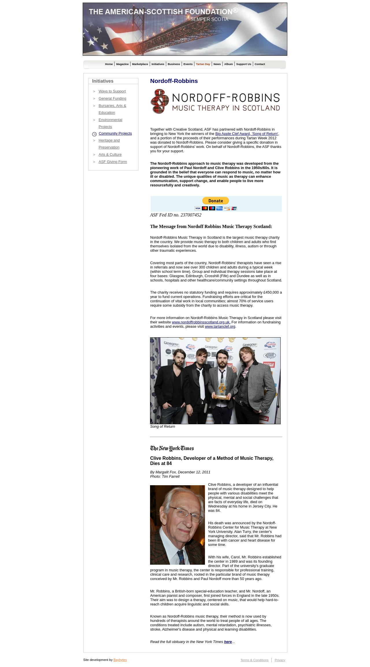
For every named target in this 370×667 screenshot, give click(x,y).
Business (174, 64)
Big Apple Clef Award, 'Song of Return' (246, 133)
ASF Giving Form (113, 162)
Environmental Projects (110, 123)
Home (109, 64)
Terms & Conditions (254, 660)
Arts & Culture (110, 154)
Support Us (243, 64)
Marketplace (140, 64)
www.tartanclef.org (220, 326)
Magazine (122, 64)
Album (228, 64)
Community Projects (115, 133)
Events (188, 64)
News (217, 64)
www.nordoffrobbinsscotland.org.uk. (201, 322)
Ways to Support (112, 91)
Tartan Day (203, 64)
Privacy (280, 660)
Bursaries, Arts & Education (112, 109)
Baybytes (120, 660)
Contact (260, 64)
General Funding (112, 98)
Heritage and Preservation (109, 143)
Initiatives (157, 64)
